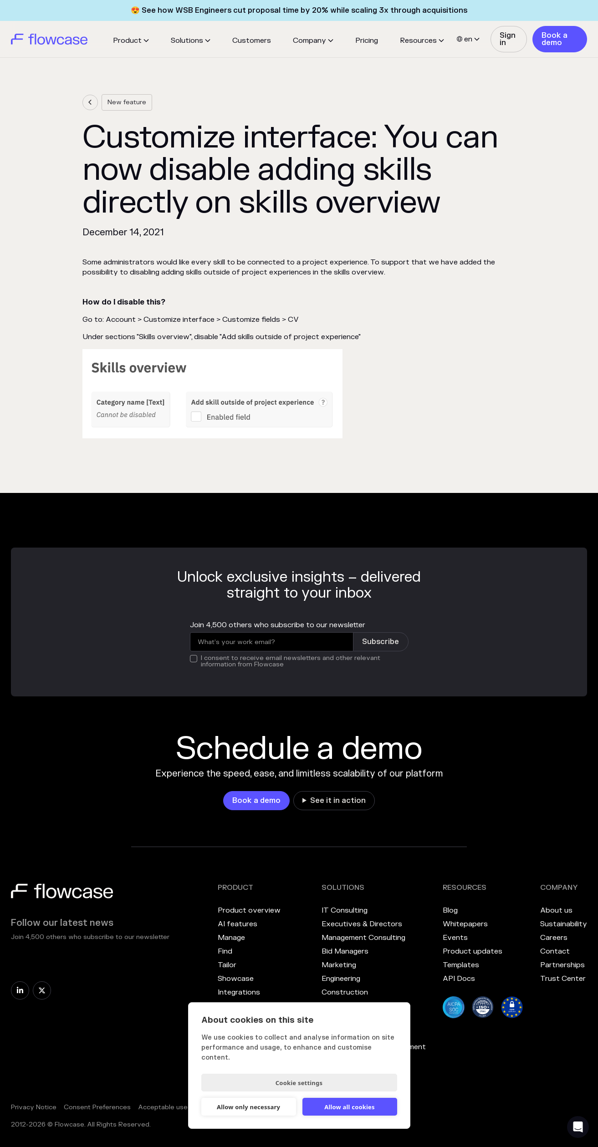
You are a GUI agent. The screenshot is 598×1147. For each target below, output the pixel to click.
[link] (509, 39)
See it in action (338, 800)
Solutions (187, 40)
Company (309, 40)
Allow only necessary (248, 1107)
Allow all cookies (349, 1107)
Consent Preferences (97, 1107)
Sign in (508, 39)
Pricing (366, 40)
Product (127, 40)
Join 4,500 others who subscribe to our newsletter (277, 624)
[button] (130, 40)
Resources (418, 40)
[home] (49, 39)
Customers (251, 40)
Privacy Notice (33, 1107)
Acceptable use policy (173, 1107)
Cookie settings (299, 1083)
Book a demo (554, 39)
